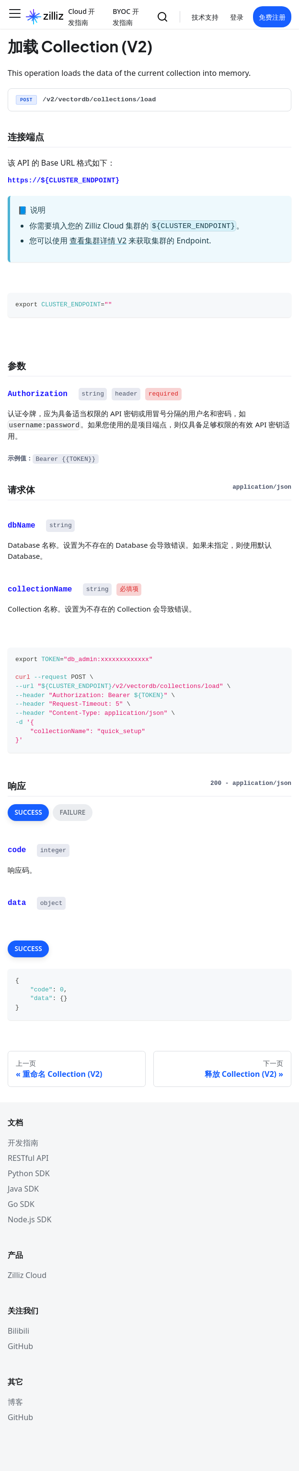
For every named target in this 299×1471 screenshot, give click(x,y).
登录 (236, 17)
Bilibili (18, 1331)
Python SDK (29, 1173)
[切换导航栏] (15, 16)
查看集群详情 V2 (97, 240)
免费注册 (272, 17)
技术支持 (205, 17)
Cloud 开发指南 (81, 17)
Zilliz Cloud (27, 1275)
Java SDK (23, 1188)
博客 (15, 1402)
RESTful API (28, 1158)
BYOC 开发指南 (126, 17)
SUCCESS (28, 812)
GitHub (20, 1346)
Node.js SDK (29, 1219)
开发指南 (23, 1142)
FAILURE (72, 812)
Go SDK (21, 1204)
